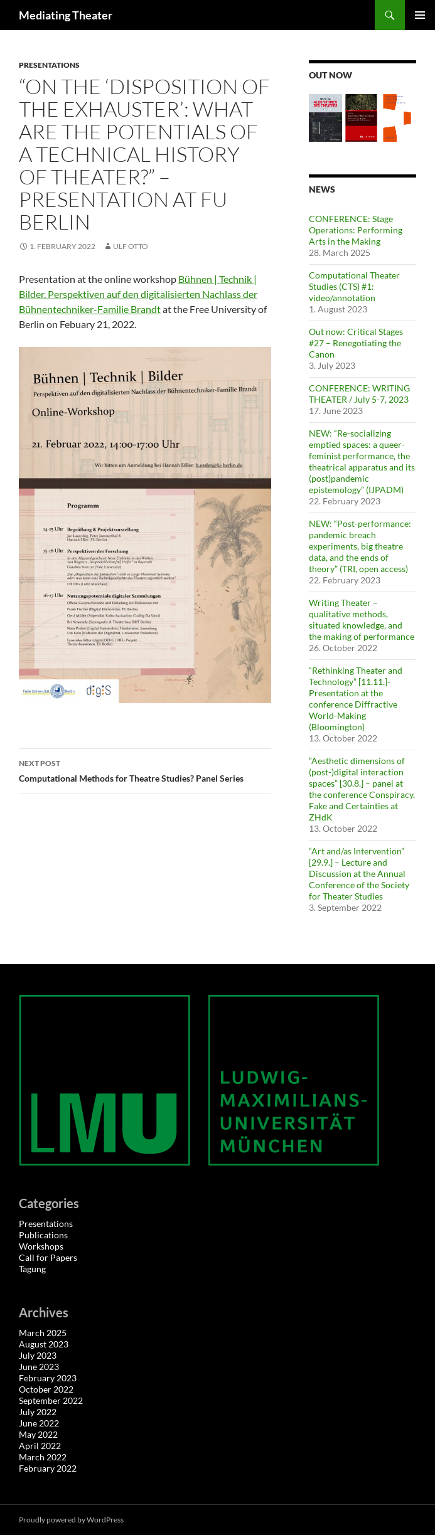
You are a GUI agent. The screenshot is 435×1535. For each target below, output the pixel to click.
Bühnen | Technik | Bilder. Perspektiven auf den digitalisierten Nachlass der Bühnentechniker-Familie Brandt (138, 294)
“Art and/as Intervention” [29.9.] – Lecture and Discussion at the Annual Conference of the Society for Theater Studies (359, 873)
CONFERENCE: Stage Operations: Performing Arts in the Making (355, 230)
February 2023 (48, 1378)
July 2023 (37, 1355)
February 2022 (48, 1468)
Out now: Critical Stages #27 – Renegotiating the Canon (356, 342)
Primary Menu (420, 15)
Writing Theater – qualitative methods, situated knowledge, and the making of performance (361, 619)
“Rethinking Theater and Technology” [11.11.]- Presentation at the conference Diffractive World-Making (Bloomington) (355, 698)
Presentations (49, 65)
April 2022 (40, 1445)
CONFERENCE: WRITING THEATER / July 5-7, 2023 (359, 394)
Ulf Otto (130, 246)
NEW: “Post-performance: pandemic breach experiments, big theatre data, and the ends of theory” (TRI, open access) (360, 546)
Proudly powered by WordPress (71, 1519)
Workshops (41, 1246)
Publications (43, 1235)
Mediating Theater (65, 15)
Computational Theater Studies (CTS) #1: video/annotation (354, 286)
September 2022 (51, 1400)
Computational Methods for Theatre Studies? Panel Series (145, 769)
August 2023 (43, 1344)
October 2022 (46, 1389)
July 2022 (37, 1411)
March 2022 (43, 1457)
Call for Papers (48, 1257)
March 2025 (43, 1332)
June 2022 (39, 1423)
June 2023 (39, 1366)
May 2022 (38, 1434)
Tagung (32, 1268)
